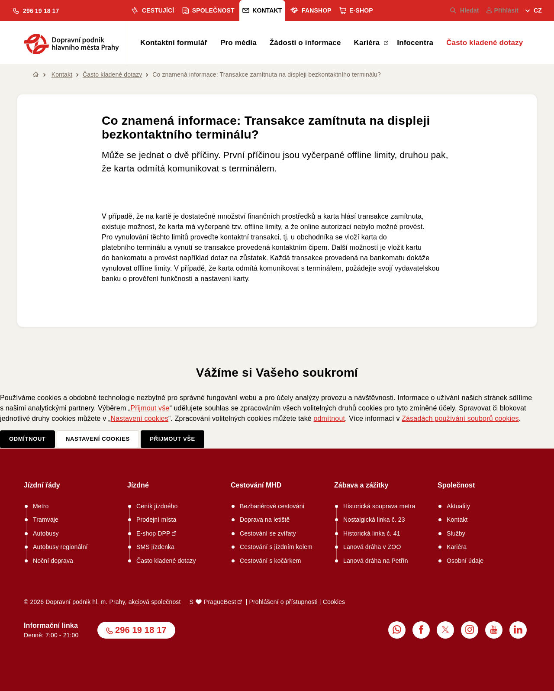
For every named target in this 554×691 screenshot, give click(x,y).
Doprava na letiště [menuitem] (265, 519)
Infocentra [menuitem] (415, 43)
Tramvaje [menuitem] (45, 519)
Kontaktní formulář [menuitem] (173, 43)
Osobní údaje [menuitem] (465, 560)
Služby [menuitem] (456, 533)
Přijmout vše (149, 408)
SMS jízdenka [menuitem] (155, 546)
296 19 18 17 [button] (141, 630)
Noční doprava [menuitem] (53, 560)
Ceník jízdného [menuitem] (157, 506)
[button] (36, 11)
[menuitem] (533, 11)
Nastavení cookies (139, 418)
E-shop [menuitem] (356, 10)
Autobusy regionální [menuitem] (60, 546)
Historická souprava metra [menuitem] (379, 506)
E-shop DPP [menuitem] (153, 533)
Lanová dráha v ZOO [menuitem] (372, 546)
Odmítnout (27, 439)
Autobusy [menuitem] (46, 533)
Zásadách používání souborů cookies (460, 418)
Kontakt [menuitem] (262, 10)
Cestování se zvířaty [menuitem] (268, 533)
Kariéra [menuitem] (368, 43)
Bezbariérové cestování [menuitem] (272, 506)
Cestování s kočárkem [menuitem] (270, 560)
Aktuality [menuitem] (458, 506)
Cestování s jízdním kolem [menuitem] (276, 546)
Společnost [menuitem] (208, 10)
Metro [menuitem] (41, 506)
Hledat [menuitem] (464, 10)
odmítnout (329, 418)
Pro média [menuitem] (238, 43)
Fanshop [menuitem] (311, 10)
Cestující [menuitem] (152, 10)
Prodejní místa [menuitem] (156, 519)
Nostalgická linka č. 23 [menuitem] (374, 519)
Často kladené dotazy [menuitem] (484, 43)
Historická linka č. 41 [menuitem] (371, 533)
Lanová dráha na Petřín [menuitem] (375, 560)
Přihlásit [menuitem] (502, 10)
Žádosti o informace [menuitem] (305, 43)
